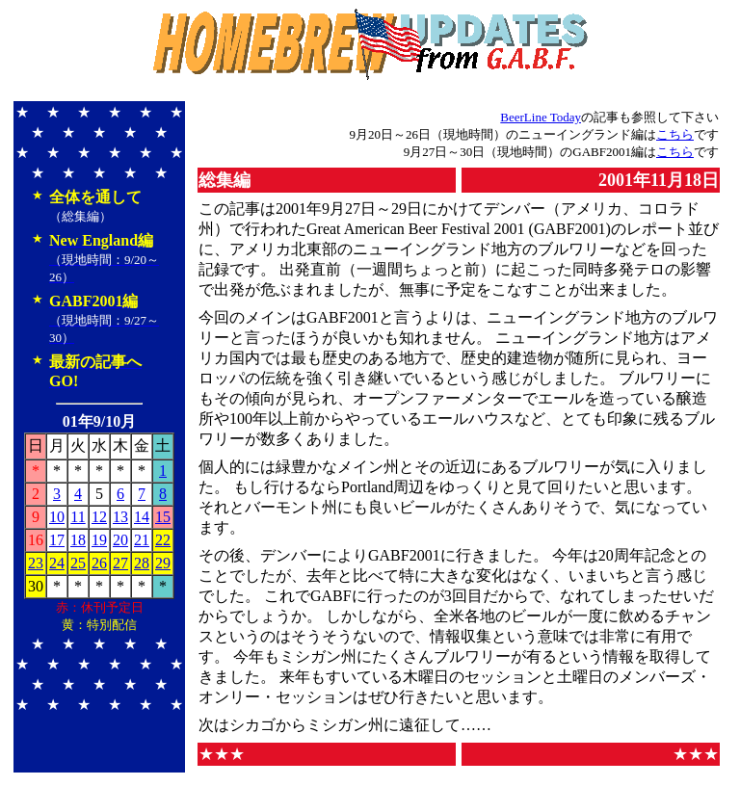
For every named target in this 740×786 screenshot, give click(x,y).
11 (77, 517)
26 (99, 563)
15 (163, 517)
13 (120, 517)
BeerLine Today (540, 117)
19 (99, 540)
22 (163, 540)
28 (141, 563)
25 (78, 563)
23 (35, 563)
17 (57, 540)
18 (78, 540)
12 (99, 517)
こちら (675, 134)
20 (120, 540)
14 (141, 517)
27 (120, 563)
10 (57, 517)
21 (141, 540)
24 (57, 563)
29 (163, 563)
